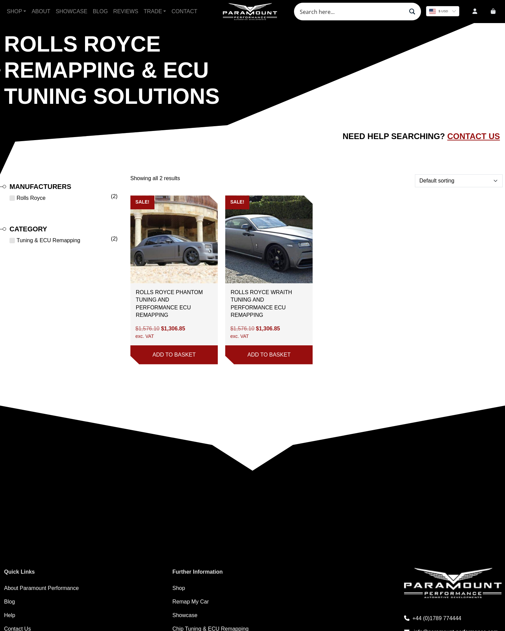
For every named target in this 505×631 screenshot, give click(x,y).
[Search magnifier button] (412, 11)
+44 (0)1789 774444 (432, 618)
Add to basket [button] (173, 355)
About (40, 11)
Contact (184, 11)
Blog (100, 11)
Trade (153, 11)
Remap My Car (190, 602)
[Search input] (351, 11)
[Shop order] (459, 180)
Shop (14, 11)
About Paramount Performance (41, 588)
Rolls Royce (31, 198)
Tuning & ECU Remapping (48, 240)
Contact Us (473, 136)
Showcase (71, 11)
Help (9, 615)
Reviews (125, 11)
